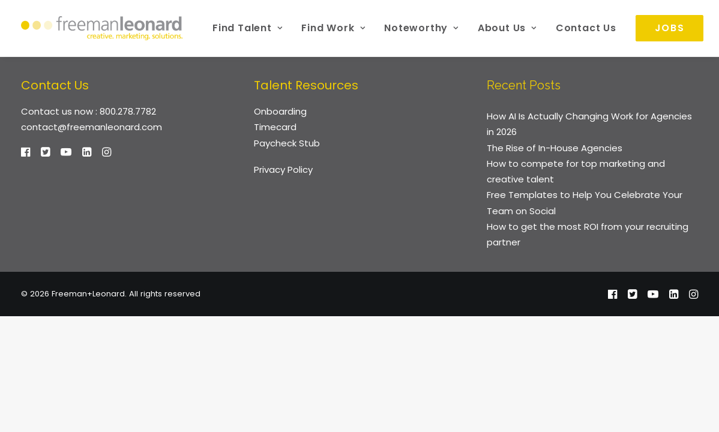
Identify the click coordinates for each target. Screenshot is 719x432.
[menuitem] (247, 28)
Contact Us (586, 28)
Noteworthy (421, 28)
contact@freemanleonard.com (91, 127)
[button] (25, 153)
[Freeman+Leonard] (101, 28)
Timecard (275, 127)
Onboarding (280, 111)
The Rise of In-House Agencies (554, 148)
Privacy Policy (283, 169)
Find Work (333, 28)
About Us (507, 28)
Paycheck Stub (287, 143)
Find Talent (247, 28)
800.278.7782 (128, 111)
